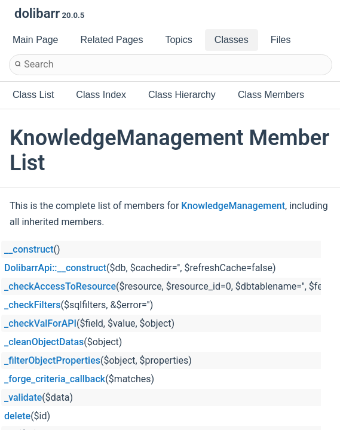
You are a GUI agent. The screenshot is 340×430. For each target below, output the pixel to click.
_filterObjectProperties (52, 360)
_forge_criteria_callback (54, 379)
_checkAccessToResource (60, 286)
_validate (23, 397)
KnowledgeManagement (233, 205)
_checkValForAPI (40, 323)
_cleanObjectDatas (44, 342)
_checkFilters (32, 305)
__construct (28, 249)
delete (17, 416)
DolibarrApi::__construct (55, 268)
